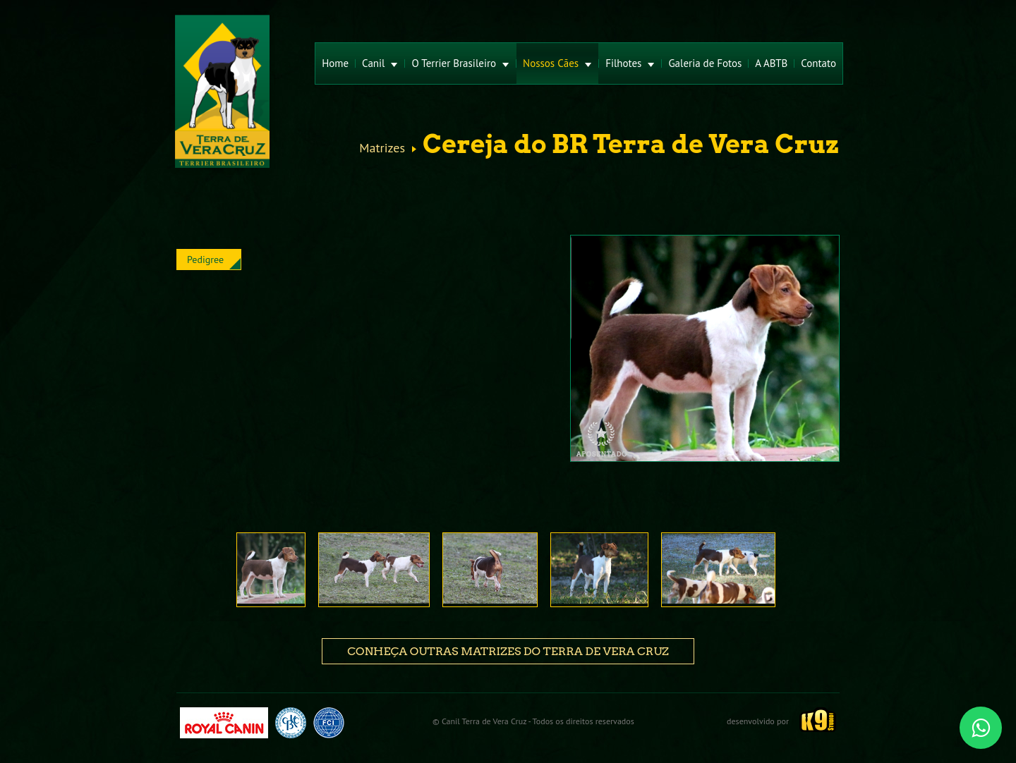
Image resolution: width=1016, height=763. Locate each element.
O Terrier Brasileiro (460, 63)
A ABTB (771, 63)
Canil (380, 63)
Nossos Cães (557, 63)
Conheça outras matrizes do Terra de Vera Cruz (508, 651)
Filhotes (630, 63)
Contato (818, 63)
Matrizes (382, 148)
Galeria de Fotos (705, 63)
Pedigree (205, 259)
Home (335, 63)
